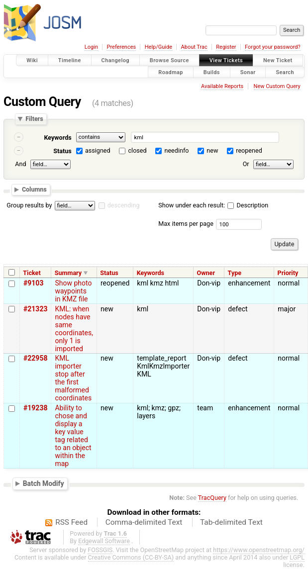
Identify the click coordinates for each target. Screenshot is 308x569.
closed (137, 150)
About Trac (194, 47)
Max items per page (185, 223)
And (20, 164)
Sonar (248, 72)
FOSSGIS (100, 550)
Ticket (31, 273)
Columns (34, 189)
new (212, 150)
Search (285, 72)
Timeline (69, 60)
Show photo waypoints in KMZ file (73, 291)
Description (247, 205)
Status (62, 151)
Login (91, 47)
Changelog (115, 60)
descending (123, 205)
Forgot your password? (273, 47)
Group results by (29, 205)
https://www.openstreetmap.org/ (259, 550)
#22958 (35, 358)
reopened (249, 150)
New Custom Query (277, 86)
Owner (206, 273)
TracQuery (212, 497)
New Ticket (278, 60)
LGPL (297, 557)
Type (235, 273)
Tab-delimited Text (231, 522)
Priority (288, 273)
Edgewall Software (104, 541)
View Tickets (226, 60)
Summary (68, 273)
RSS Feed (71, 522)
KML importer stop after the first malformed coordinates (73, 378)
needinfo (176, 150)
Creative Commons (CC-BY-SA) (131, 557)
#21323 (35, 309)
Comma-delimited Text (144, 522)
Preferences (121, 47)
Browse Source (169, 60)
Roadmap (170, 72)
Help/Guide (158, 47)
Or (246, 164)
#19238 (35, 408)
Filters (34, 119)
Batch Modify (43, 483)
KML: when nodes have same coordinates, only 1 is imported (74, 329)
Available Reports (222, 86)
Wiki (32, 60)
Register (226, 47)
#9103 (33, 283)
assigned (97, 150)
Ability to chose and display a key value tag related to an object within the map (73, 436)
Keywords (57, 137)
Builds (212, 72)
